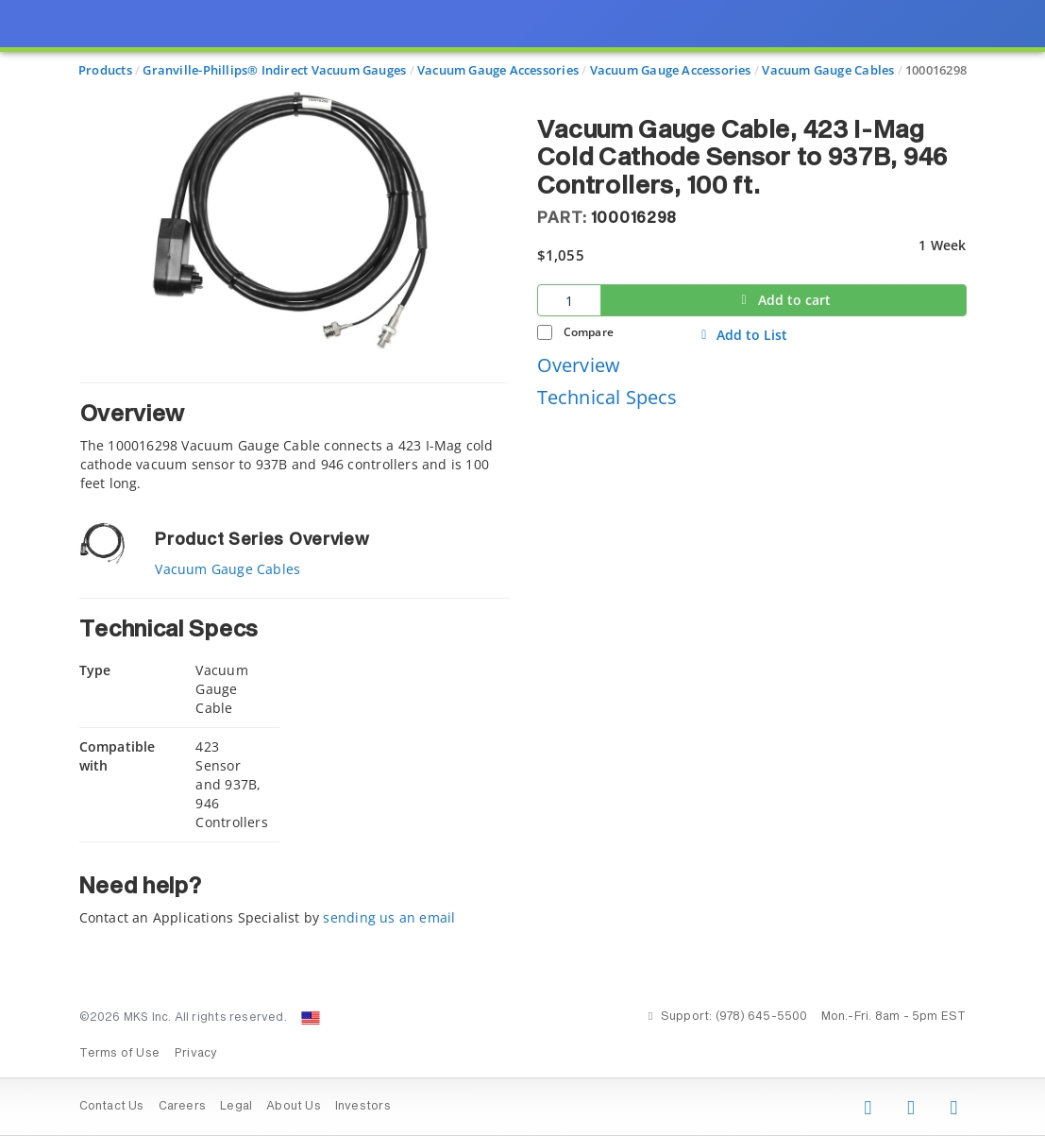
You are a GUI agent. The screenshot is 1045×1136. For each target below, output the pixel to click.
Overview (579, 365)
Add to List (741, 335)
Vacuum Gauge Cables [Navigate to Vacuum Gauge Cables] (828, 69)
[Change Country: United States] (310, 1018)
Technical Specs (607, 397)
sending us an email (389, 917)
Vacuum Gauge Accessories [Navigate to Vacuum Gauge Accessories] (498, 69)
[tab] (294, 437)
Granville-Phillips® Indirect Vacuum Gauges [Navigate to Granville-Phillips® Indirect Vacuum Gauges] (274, 69)
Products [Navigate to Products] (105, 69)
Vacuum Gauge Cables (227, 569)
